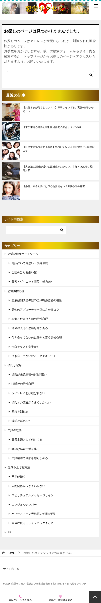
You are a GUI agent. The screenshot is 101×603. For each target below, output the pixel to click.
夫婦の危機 (15, 430)
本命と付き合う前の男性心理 (30, 318)
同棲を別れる (20, 411)
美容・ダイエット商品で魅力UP (32, 281)
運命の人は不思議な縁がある (30, 328)
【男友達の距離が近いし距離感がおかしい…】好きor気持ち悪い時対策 (59, 168)
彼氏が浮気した (21, 421)
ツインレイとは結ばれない (28, 393)
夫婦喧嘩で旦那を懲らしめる (30, 458)
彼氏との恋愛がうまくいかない (31, 402)
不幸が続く (19, 476)
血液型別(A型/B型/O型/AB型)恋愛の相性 (37, 300)
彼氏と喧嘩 (15, 365)
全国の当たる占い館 (24, 272)
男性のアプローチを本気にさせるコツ (35, 309)
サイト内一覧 (11, 568)
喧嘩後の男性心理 (23, 383)
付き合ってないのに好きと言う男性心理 (37, 337)
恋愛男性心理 (16, 291)
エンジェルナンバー (24, 504)
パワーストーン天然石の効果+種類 (33, 513)
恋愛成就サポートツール (23, 253)
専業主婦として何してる (27, 439)
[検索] (50, 75)
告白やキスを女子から (26, 346)
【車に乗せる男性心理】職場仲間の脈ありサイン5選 (52, 127)
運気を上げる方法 (19, 467)
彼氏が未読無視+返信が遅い (29, 374)
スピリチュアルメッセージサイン (32, 495)
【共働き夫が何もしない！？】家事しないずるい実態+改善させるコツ (58, 109)
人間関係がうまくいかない (28, 486)
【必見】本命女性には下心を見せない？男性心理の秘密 (54, 186)
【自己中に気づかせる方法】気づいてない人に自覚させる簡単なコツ (59, 149)
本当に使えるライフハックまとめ (32, 523)
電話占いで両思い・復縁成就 (30, 263)
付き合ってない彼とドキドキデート (34, 356)
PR (9, 532)
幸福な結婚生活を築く (26, 448)
